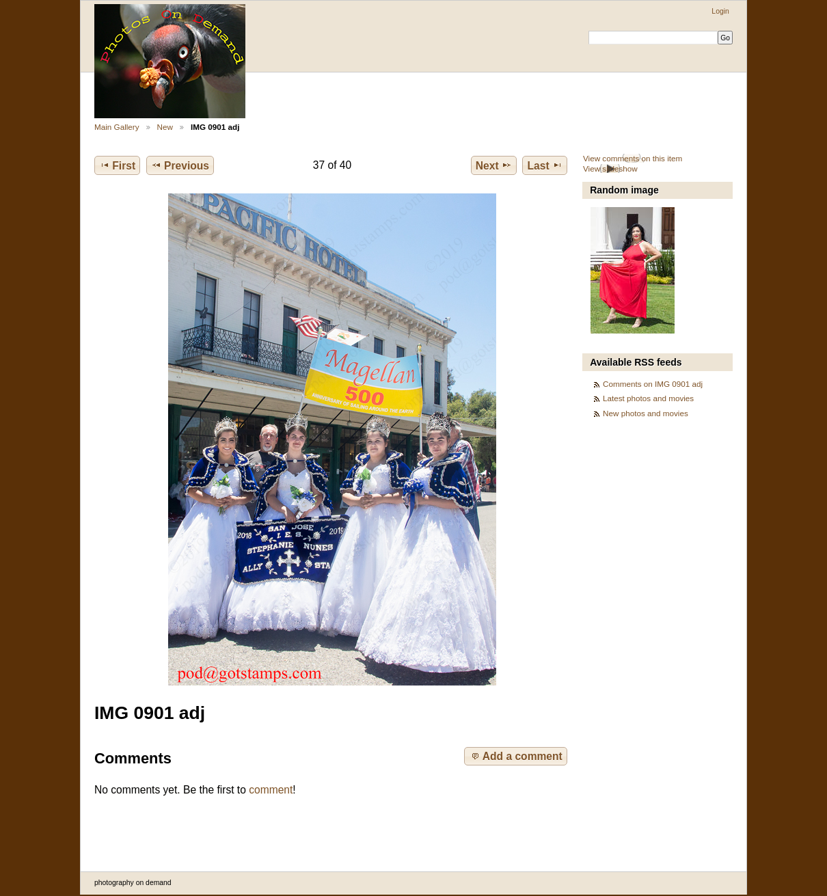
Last (545, 165)
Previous (180, 165)
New (165, 126)
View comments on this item (632, 158)
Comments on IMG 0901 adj (653, 383)
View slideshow (610, 168)
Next (494, 165)
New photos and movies (645, 413)
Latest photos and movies (648, 398)
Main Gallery (116, 126)
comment (271, 790)
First (117, 165)
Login (720, 11)
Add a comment (516, 756)
